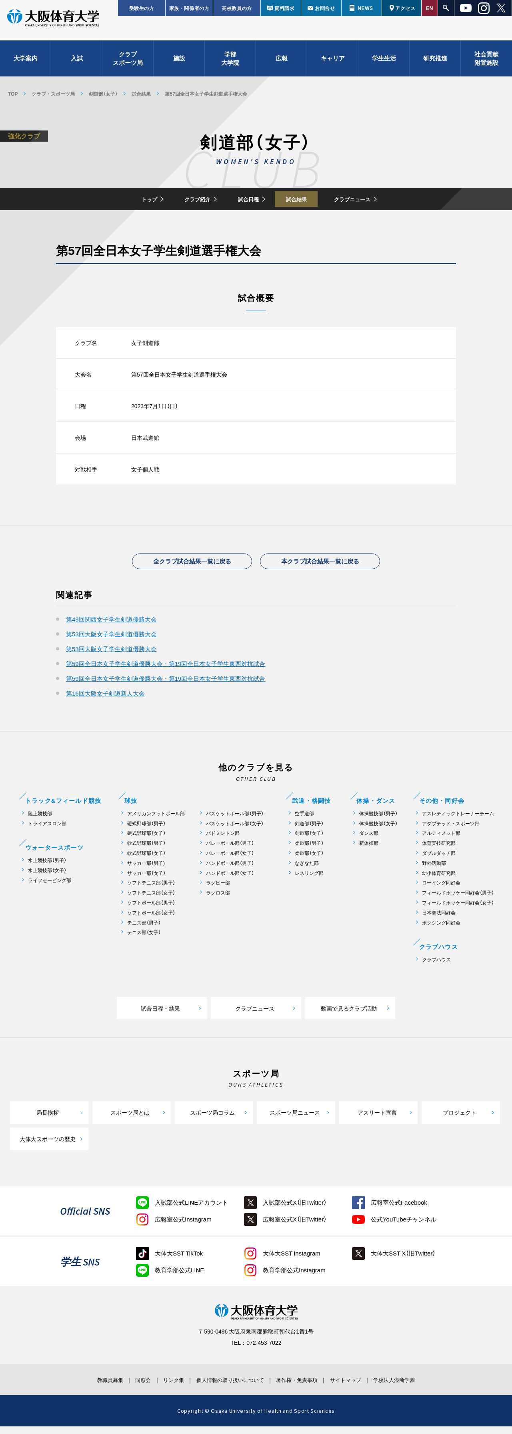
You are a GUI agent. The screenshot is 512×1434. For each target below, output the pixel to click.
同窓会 (125, 1386)
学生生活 (384, 64)
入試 (77, 64)
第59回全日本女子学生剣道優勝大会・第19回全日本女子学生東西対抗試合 (165, 671)
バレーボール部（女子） (230, 860)
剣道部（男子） (309, 830)
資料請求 (284, 8)
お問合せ (325, 8)
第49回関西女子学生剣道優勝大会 (111, 626)
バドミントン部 (223, 840)
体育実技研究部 (439, 850)
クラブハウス (436, 967)
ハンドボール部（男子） (230, 870)
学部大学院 (230, 64)
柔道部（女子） (309, 860)
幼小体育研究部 (439, 880)
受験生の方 (141, 8)
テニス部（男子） (144, 930)
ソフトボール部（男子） (151, 910)
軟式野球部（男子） (146, 850)
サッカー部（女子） (146, 880)
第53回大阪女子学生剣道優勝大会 (111, 641)
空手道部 (304, 820)
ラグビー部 (218, 890)
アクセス (405, 8)
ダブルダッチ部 (439, 860)
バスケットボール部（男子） (235, 820)
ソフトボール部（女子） (151, 920)
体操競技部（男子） (378, 820)
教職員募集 (86, 1386)
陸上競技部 (40, 820)
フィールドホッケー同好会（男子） (458, 900)
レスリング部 (309, 880)
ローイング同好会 (441, 890)
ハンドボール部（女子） (230, 880)
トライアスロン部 (47, 830)
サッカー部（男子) (146, 870)
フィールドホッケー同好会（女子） (458, 910)
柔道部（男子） (309, 850)
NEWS (365, 8)
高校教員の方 (237, 8)
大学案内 (26, 64)
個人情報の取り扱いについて (228, 1386)
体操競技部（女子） (378, 830)
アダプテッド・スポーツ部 (451, 830)
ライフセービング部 (49, 887)
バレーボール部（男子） (230, 850)
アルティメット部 (441, 840)
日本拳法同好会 (439, 920)
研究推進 (435, 64)
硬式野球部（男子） (146, 830)
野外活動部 (434, 870)
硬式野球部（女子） (146, 840)
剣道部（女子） (103, 93)
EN (429, 8)
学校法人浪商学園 (418, 1386)
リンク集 (163, 1386)
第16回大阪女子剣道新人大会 (105, 700)
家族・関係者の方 (189, 8)
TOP (13, 93)
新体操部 (368, 850)
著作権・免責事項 (304, 1386)
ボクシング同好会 (441, 930)
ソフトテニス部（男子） (151, 890)
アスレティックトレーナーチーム (458, 820)
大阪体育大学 (53, 24)
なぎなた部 (307, 870)
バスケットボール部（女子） (235, 830)
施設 (179, 64)
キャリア (333, 64)
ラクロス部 (218, 900)
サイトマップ (361, 1386)
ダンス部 (368, 840)
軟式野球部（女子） (146, 860)
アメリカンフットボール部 (156, 820)
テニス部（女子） (144, 940)
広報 (282, 64)
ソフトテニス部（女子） (151, 900)
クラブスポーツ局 (128, 64)
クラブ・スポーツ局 (53, 93)
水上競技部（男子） (47, 867)
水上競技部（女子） (47, 877)
